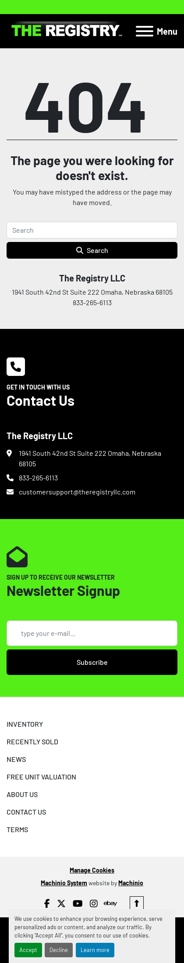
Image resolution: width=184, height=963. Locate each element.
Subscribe (92, 662)
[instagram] (94, 903)
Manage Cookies (92, 870)
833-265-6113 (38, 477)
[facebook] (47, 903)
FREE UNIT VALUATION (41, 776)
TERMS (17, 829)
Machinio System (64, 883)
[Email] (92, 633)
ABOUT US (22, 794)
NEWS (16, 759)
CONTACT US (26, 812)
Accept (28, 949)
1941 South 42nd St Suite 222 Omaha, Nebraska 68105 (90, 458)
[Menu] (144, 31)
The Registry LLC (92, 278)
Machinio (130, 883)
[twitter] (61, 903)
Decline (59, 949)
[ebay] (110, 903)
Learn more (95, 949)
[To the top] (137, 903)
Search (92, 250)
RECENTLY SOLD (32, 741)
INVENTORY (25, 724)
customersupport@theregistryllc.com (77, 491)
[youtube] (78, 903)
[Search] (92, 230)
